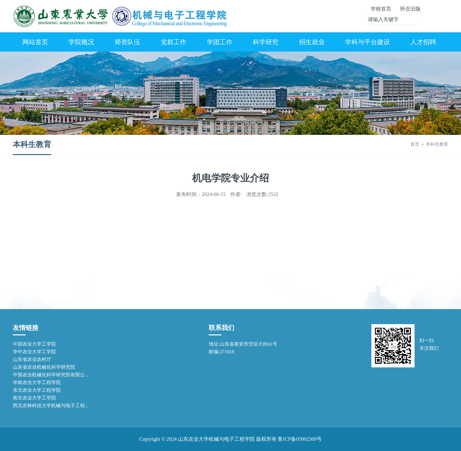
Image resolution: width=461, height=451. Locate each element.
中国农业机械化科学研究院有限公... (50, 374)
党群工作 (173, 41)
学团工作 (219, 41)
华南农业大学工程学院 (37, 382)
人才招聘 (423, 41)
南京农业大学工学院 (34, 397)
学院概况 (81, 41)
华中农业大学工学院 (34, 351)
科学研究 (266, 41)
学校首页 (381, 9)
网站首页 (35, 41)
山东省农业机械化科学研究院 (44, 367)
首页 (414, 144)
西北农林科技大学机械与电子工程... (50, 405)
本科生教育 (437, 144)
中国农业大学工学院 (34, 344)
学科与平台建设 (367, 41)
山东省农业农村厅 (32, 359)
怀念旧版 (410, 9)
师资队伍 (127, 41)
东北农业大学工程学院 (37, 390)
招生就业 (312, 41)
